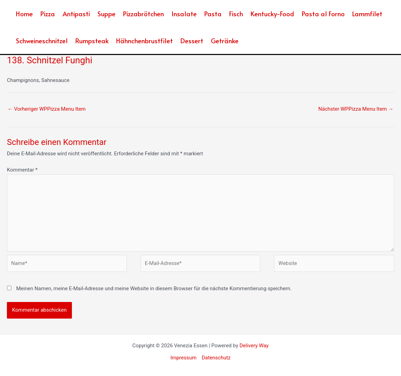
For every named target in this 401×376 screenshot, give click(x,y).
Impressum (183, 358)
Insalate (184, 13)
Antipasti (76, 13)
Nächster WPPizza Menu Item (355, 109)
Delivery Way (254, 345)
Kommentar (22, 170)
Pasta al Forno (323, 13)
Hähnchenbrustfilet (144, 40)
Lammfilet (367, 13)
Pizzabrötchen (143, 13)
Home (24, 13)
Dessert (191, 40)
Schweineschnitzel (42, 40)
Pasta (213, 13)
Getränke (225, 40)
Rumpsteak (92, 40)
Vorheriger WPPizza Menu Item (47, 109)
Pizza (47, 13)
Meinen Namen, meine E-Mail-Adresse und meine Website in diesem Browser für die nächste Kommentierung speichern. (154, 288)
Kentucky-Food (272, 13)
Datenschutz (216, 358)
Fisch (236, 13)
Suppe (106, 13)
